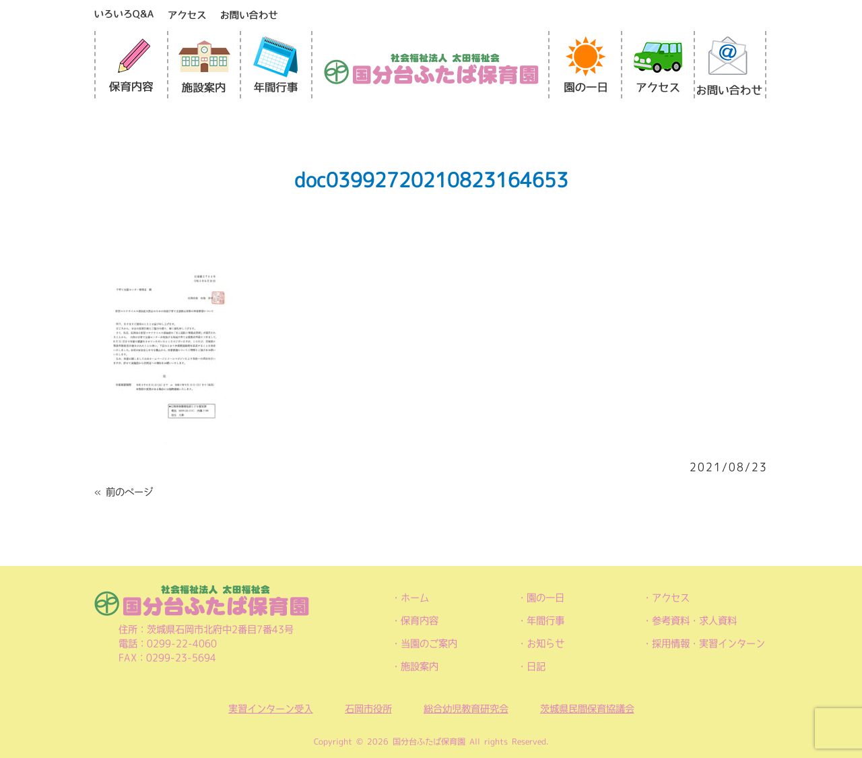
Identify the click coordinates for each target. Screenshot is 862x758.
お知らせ (545, 643)
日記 (536, 666)
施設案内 (419, 666)
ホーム (415, 597)
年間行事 (545, 620)
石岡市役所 (368, 709)
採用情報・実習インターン (708, 643)
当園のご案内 (429, 643)
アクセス (671, 597)
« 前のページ (123, 492)
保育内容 (419, 620)
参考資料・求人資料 (694, 620)
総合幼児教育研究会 (466, 709)
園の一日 (545, 597)
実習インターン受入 (270, 709)
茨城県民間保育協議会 (587, 709)
